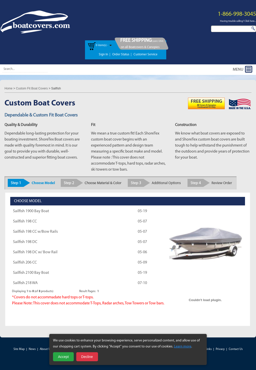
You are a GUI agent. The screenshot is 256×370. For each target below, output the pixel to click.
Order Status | (122, 54)
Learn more (182, 346)
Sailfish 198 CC (25, 221)
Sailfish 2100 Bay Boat (31, 273)
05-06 (142, 252)
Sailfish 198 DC (25, 242)
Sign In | (104, 54)
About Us (46, 349)
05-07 (142, 221)
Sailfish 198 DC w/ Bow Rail (35, 252)
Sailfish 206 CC (25, 263)
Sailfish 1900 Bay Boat (31, 211)
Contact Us (236, 349)
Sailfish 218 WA (25, 283)
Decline (87, 357)
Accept (63, 357)
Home (8, 88)
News (32, 349)
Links (208, 349)
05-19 (142, 211)
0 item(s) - (102, 45)
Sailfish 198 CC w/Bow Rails (35, 232)
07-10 (142, 283)
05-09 (142, 263)
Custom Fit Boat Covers (32, 88)
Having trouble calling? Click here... (238, 21)
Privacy (220, 349)
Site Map (19, 349)
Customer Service (146, 54)
